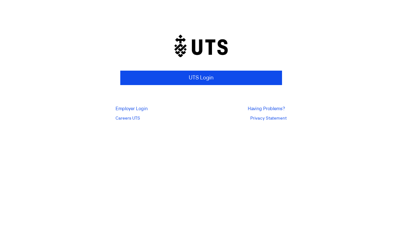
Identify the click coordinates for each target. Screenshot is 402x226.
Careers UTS (128, 118)
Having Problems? (266, 108)
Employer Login (132, 108)
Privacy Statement (268, 118)
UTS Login (201, 78)
